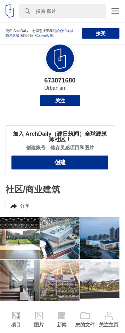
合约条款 (67, 31)
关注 (60, 100)
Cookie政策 (44, 36)
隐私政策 (12, 36)
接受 (101, 33)
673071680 (59, 80)
